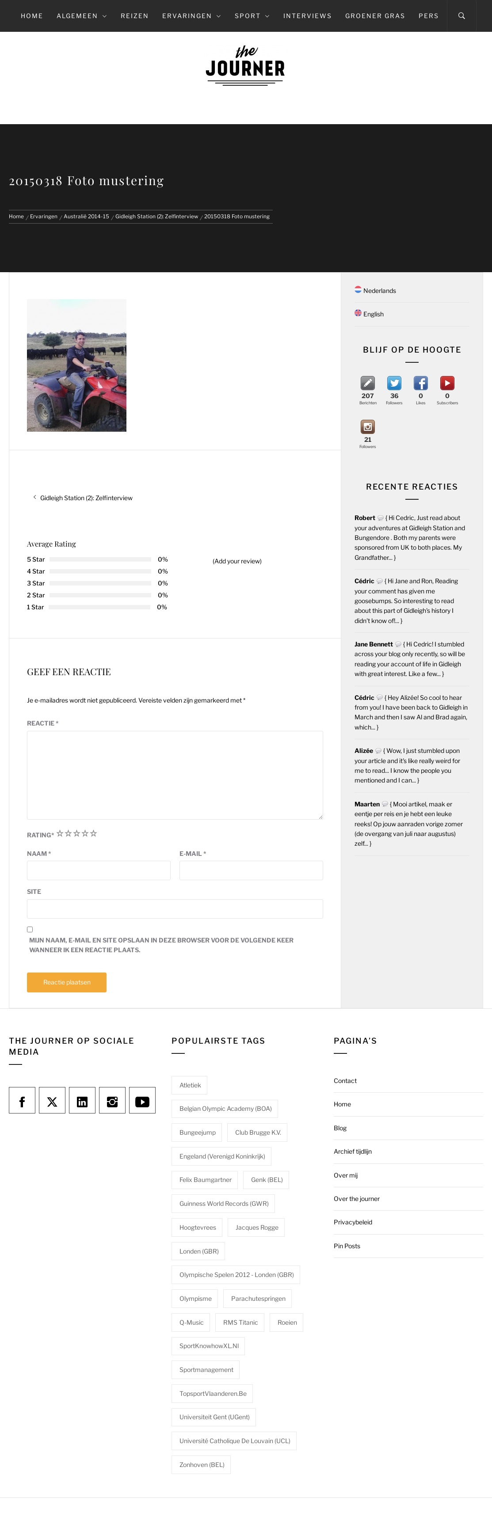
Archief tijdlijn (353, 1151)
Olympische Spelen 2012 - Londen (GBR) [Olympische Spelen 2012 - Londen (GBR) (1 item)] (236, 1274)
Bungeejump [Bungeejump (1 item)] (197, 1132)
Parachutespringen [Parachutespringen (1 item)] (258, 1298)
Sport (252, 15)
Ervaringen (191, 15)
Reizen (135, 15)
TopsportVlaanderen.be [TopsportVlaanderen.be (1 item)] (213, 1393)
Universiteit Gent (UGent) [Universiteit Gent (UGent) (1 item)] (214, 1417)
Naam (39, 853)
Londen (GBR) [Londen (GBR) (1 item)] (199, 1251)
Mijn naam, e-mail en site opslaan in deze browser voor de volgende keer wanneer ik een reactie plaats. (161, 945)
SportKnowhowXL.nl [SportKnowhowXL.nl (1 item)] (209, 1345)
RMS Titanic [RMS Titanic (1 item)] (240, 1322)
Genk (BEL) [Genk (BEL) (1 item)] (267, 1179)
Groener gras (375, 15)
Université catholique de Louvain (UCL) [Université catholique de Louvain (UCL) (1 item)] (234, 1440)
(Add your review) (237, 561)
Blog (340, 1128)
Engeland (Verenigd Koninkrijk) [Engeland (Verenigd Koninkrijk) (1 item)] (222, 1156)
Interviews (307, 15)
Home (32, 15)
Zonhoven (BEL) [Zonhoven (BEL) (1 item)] (202, 1464)
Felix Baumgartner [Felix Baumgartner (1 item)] (205, 1179)
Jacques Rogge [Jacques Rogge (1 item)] (257, 1227)
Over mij (346, 1175)
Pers (429, 15)
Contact (345, 1080)
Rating (40, 835)
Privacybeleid (353, 1222)
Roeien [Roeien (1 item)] (287, 1322)
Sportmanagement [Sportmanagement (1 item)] (206, 1369)
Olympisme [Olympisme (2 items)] (195, 1298)
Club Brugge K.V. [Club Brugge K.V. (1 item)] (258, 1132)
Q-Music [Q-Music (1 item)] (191, 1322)
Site (34, 891)
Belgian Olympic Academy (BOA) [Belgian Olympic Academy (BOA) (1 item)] (225, 1108)
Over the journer (357, 1198)
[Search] (462, 16)
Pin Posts (347, 1246)
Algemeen (82, 15)
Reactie (43, 723)
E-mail (192, 853)
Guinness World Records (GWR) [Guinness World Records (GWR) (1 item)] (224, 1203)
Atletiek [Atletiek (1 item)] (190, 1085)
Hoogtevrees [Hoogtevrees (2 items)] (197, 1227)
